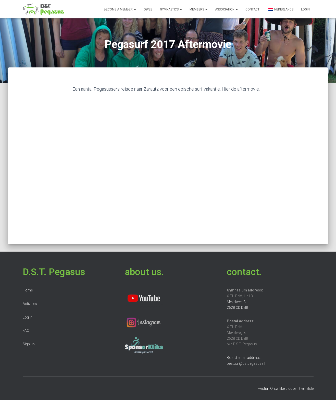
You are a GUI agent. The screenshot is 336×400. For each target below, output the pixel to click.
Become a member (120, 9)
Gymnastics (171, 9)
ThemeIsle (305, 388)
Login (305, 9)
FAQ (26, 330)
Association (226, 9)
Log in (27, 317)
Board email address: (244, 358)
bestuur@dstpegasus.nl (246, 363)
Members (198, 9)
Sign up (29, 344)
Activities (30, 304)
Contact (252, 9)
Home (28, 290)
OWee (148, 9)
